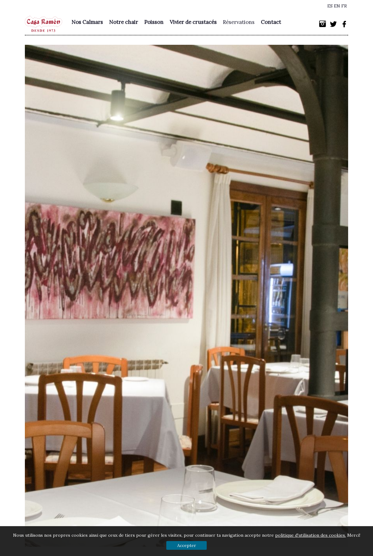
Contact (271, 22)
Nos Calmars (87, 22)
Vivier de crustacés (193, 22)
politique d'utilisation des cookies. (310, 535)
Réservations (239, 22)
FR (344, 6)
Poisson (153, 22)
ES (330, 6)
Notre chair (123, 22)
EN (337, 6)
